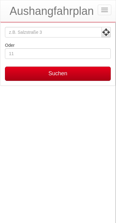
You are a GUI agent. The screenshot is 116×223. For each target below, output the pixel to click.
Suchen (57, 73)
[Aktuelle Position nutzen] (106, 32)
